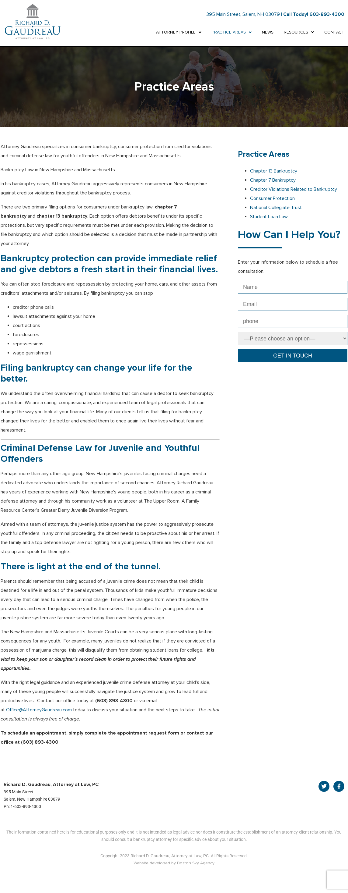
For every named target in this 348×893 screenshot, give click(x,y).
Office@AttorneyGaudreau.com (39, 710)
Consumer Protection (272, 198)
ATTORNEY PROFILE (178, 32)
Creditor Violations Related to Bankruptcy (293, 189)
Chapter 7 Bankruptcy (273, 180)
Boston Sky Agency (195, 863)
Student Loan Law (269, 217)
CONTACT (334, 32)
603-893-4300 (326, 14)
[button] (178, 32)
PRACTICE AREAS (232, 32)
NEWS (267, 32)
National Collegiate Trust (276, 208)
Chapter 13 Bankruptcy (273, 171)
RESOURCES (299, 32)
